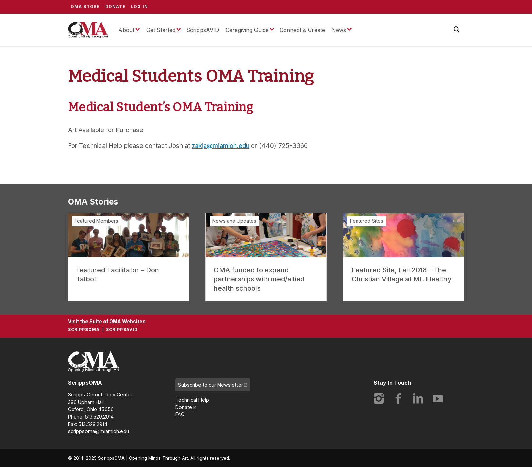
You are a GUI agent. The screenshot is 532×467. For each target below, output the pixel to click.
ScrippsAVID (202, 29)
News (338, 29)
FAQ (180, 414)
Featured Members (96, 221)
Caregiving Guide (247, 29)
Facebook (398, 398)
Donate (115, 6)
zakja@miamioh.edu (220, 145)
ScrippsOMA (88, 29)
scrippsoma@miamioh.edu (98, 431)
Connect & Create (302, 29)
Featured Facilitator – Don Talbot (117, 274)
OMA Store (85, 6)
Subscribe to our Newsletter (210, 385)
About (126, 29)
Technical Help (192, 400)
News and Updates (234, 221)
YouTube (438, 398)
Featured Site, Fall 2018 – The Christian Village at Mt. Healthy (402, 274)
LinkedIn (418, 398)
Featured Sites (366, 221)
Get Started (160, 29)
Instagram (379, 398)
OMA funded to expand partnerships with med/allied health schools (259, 279)
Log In (139, 6)
